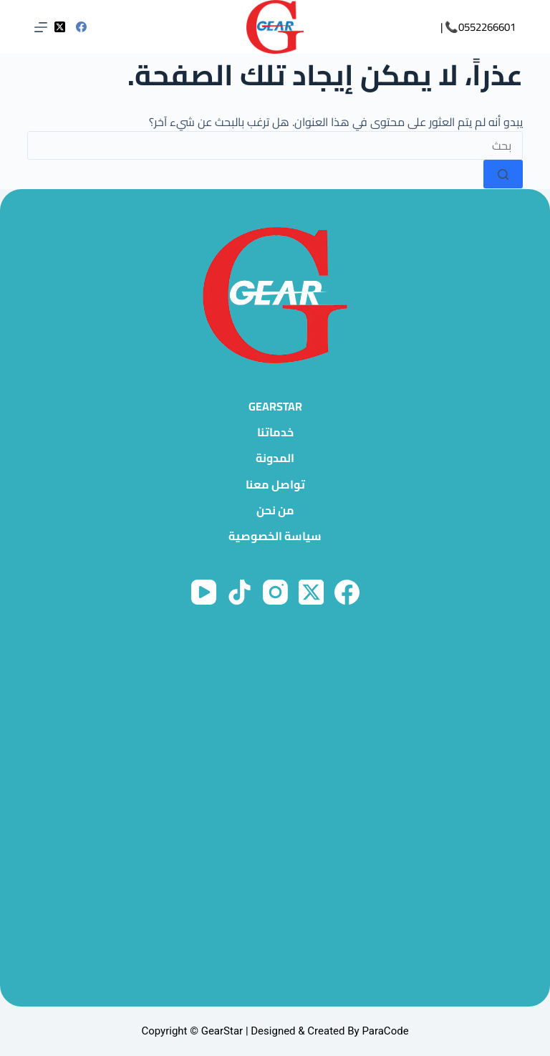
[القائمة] (40, 27)
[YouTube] (203, 592)
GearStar (275, 406)
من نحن (275, 510)
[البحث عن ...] (274, 145)
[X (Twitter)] (59, 26)
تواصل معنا (275, 484)
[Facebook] (81, 26)
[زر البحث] (503, 174)
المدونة (275, 458)
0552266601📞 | (478, 26)
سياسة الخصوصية (275, 536)
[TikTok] (239, 592)
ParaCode (385, 1030)
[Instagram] (275, 592)
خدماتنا (275, 432)
